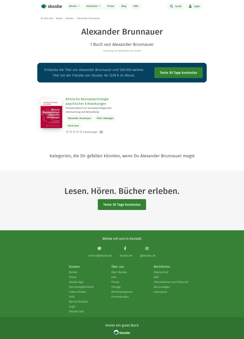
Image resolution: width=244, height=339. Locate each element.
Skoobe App (76, 282)
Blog (123, 6)
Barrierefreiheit (78, 301)
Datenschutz (161, 272)
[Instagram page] (148, 252)
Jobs (113, 277)
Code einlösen (77, 291)
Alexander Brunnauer (79, 118)
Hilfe (135, 6)
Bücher (73, 6)
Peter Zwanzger (105, 118)
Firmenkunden (120, 296)
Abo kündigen (162, 287)
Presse (115, 282)
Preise (110, 6)
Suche (176, 6)
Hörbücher (92, 6)
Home (59, 18)
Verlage (116, 287)
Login (194, 6)
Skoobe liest (76, 311)
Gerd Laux (73, 125)
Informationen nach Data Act (171, 282)
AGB (156, 277)
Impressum (160, 291)
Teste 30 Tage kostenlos (178, 73)
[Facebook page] (126, 252)
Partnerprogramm (122, 291)
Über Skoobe (119, 272)
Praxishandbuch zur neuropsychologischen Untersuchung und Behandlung (89, 110)
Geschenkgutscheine (81, 287)
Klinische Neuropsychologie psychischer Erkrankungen (87, 101)
